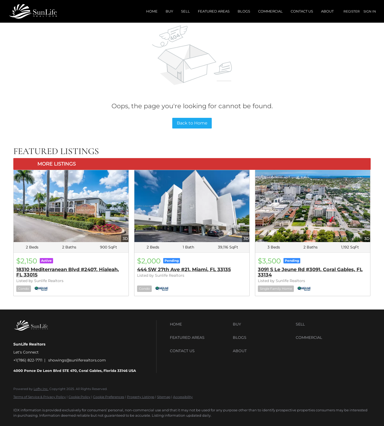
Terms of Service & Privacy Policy (39, 397)
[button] (200, 324)
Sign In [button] (369, 11)
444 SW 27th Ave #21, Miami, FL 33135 (184, 269)
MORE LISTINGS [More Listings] (56, 164)
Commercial (270, 11)
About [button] (327, 11)
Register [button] (351, 11)
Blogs (244, 11)
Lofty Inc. (41, 389)
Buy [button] (169, 11)
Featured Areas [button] (214, 11)
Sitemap (163, 397)
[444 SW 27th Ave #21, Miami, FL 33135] (191, 206)
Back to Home (192, 123)
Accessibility (183, 397)
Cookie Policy (79, 397)
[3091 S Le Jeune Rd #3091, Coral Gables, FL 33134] (312, 206)
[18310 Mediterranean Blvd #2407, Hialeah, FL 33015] (71, 206)
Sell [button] (185, 11)
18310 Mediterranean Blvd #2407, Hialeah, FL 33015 (67, 272)
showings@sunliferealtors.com (77, 360)
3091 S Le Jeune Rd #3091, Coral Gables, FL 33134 (310, 272)
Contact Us (302, 11)
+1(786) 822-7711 (27, 360)
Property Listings (140, 397)
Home (152, 11)
